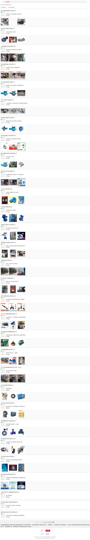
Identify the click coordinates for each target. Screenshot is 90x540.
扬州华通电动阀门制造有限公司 (9, 153)
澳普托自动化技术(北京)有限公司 (9, 512)
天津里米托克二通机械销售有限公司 (10, 492)
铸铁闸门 (17, 281)
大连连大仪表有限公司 (6, 189)
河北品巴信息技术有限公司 (8, 456)
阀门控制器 (8, 228)
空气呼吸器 (13, 442)
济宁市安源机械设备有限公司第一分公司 (11, 367)
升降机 (15, 370)
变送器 (7, 192)
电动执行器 (19, 14)
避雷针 (16, 263)
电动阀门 (8, 14)
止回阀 (17, 424)
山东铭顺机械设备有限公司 (8, 349)
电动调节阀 (19, 49)
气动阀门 (13, 505)
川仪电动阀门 (9, 103)
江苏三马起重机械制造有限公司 (9, 314)
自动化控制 (8, 505)
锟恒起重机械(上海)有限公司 (8, 64)
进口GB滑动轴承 (14, 406)
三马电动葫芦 (15, 317)
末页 (53, 522)
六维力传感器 (9, 515)
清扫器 (7, 352)
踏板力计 (15, 174)
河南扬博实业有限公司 (6, 260)
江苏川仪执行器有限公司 (7, 100)
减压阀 (10, 210)
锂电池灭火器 (19, 442)
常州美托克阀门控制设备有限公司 (9, 502)
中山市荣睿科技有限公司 (7, 385)
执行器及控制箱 (20, 85)
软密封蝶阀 (8, 424)
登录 (42, 530)
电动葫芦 (8, 67)
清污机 (12, 281)
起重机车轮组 (16, 335)
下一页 (49, 522)
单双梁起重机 (17, 67)
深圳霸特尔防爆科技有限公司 (8, 242)
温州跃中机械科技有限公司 (8, 28)
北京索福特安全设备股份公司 (8, 438)
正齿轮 (7, 31)
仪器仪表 (11, 352)
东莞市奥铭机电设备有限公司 (8, 296)
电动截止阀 (8, 49)
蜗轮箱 (10, 31)
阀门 (10, 156)
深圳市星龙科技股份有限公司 (8, 474)
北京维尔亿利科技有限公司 (8, 403)
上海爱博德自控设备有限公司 (8, 46)
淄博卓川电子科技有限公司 (8, 171)
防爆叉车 (8, 245)
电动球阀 (18, 138)
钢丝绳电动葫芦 (9, 335)
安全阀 (7, 210)
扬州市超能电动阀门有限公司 (8, 10)
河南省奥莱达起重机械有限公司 (9, 331)
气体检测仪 (8, 442)
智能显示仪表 (12, 192)
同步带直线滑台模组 (15, 299)
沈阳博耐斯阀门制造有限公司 (8, 421)
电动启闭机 (13, 49)
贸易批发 (8, 390)
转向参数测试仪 (9, 174)
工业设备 (16, 352)
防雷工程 (12, 263)
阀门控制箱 (18, 505)
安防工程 (8, 263)
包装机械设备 (9, 388)
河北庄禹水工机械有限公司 (8, 278)
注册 (48, 530)
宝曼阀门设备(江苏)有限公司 (8, 224)
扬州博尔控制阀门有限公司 (8, 117)
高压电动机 (8, 406)
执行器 (7, 156)
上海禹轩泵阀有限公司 (6, 207)
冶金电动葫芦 (9, 317)
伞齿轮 (14, 31)
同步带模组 (8, 299)
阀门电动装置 (13, 14)
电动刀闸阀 (13, 121)
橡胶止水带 (8, 281)
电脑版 (47, 534)
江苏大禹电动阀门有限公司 (8, 82)
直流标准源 (8, 477)
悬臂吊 (11, 67)
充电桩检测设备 (14, 477)
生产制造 (8, 15)
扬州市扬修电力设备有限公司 (8, 135)
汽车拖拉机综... (21, 174)
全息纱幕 (8, 459)
